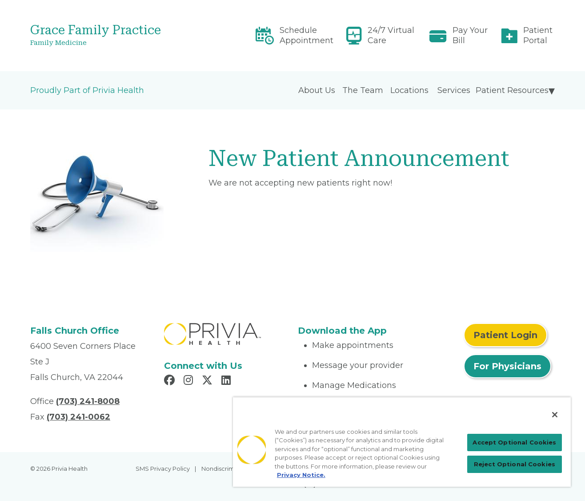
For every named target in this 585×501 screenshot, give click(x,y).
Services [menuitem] (453, 90)
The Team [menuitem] (362, 90)
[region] (402, 442)
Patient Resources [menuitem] (512, 90)
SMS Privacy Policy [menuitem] (163, 468)
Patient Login (505, 335)
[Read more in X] (208, 381)
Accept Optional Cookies (514, 442)
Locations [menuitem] (409, 90)
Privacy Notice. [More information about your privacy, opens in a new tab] (301, 474)
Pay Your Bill (470, 35)
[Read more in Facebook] (170, 381)
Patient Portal (538, 35)
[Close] (555, 414)
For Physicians (507, 366)
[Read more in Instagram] (190, 381)
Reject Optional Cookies (514, 464)
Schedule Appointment (306, 35)
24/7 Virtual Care (391, 35)
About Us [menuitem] (316, 90)
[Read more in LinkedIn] (227, 381)
